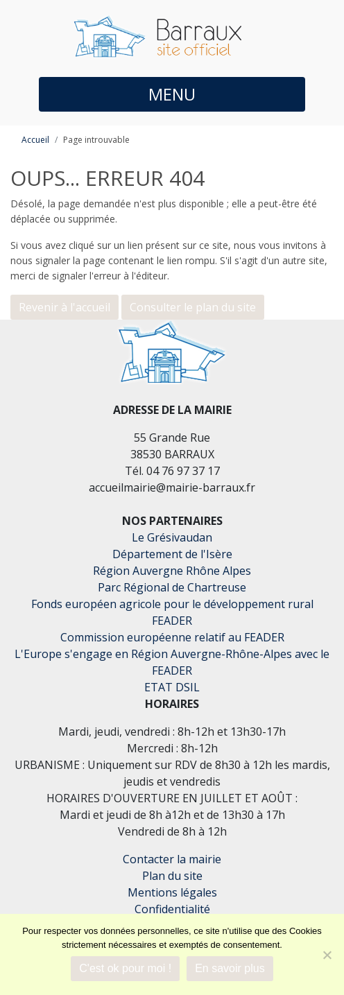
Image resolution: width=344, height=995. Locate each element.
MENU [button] (172, 94)
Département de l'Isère (172, 554)
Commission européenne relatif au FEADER (172, 637)
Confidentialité (172, 909)
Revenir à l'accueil (64, 307)
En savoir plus (230, 968)
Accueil (35, 140)
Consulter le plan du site (193, 307)
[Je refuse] (327, 955)
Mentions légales (172, 892)
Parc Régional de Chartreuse (172, 587)
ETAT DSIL (172, 687)
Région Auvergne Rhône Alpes (172, 570)
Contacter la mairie (172, 859)
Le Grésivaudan (172, 537)
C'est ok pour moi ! (125, 968)
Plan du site (172, 875)
